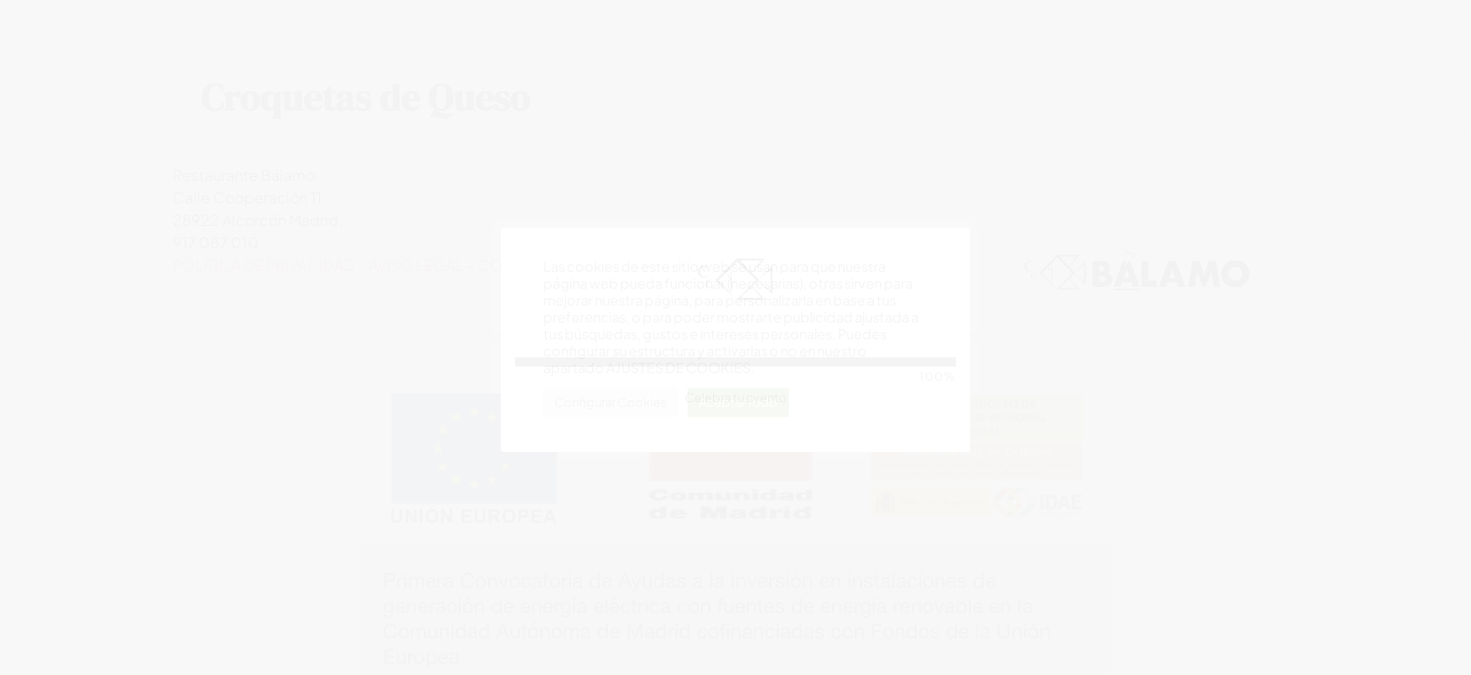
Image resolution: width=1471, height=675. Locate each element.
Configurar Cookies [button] (610, 402)
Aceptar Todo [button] (738, 402)
